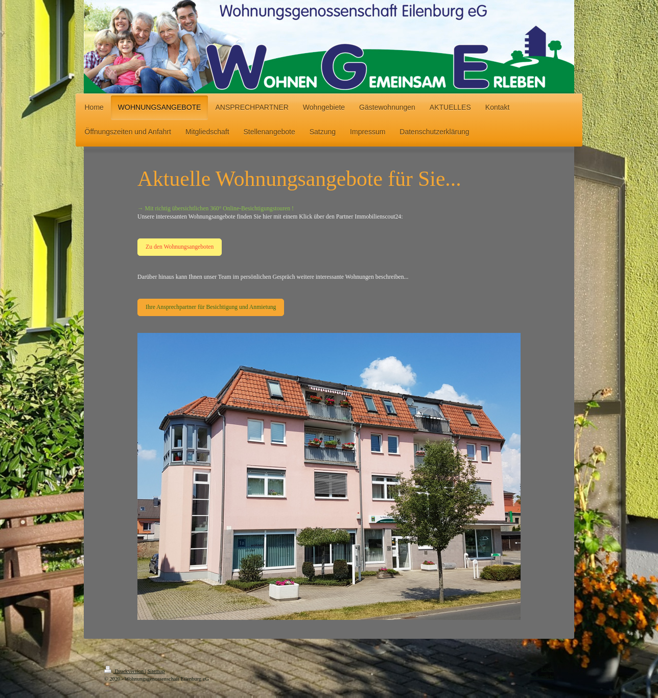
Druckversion (124, 671)
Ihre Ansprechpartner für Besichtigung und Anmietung (211, 307)
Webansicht (541, 677)
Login (547, 669)
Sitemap (156, 671)
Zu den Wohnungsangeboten (180, 247)
